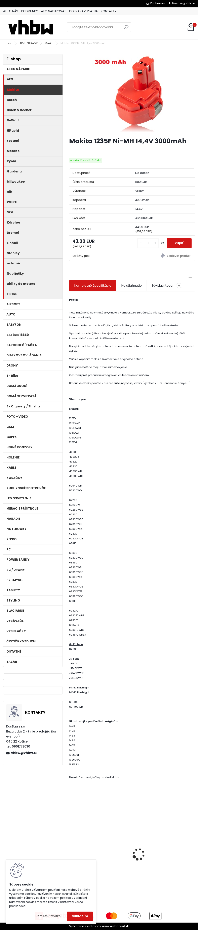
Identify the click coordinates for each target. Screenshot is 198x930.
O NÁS (13, 11)
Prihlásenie (157, 3)
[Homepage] (4, 11)
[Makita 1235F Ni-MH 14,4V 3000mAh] (132, 94)
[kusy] (148, 243)
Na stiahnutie (131, 285)
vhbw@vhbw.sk (24, 753)
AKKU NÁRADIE (28, 43)
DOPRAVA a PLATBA (83, 11)
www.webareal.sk (115, 926)
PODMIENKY (29, 11)
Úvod (9, 43)
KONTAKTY (108, 11)
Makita (49, 43)
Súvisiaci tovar (167, 285)
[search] (126, 28)
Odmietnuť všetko (48, 916)
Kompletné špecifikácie (92, 285)
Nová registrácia (183, 3)
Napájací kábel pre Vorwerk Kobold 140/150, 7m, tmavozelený (130, 848)
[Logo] (30, 27)
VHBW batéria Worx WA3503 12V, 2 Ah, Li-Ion (88, 848)
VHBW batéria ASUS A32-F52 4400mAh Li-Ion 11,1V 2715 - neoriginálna (175, 842)
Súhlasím (80, 916)
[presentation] (71, 847)
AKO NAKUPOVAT (53, 11)
